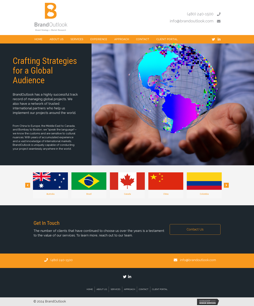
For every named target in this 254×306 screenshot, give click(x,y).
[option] (50, 185)
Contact (143, 289)
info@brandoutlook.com (198, 260)
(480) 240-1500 (61, 260)
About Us (101, 289)
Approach (129, 289)
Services (115, 289)
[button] (27, 185)
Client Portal (160, 289)
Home (90, 289)
